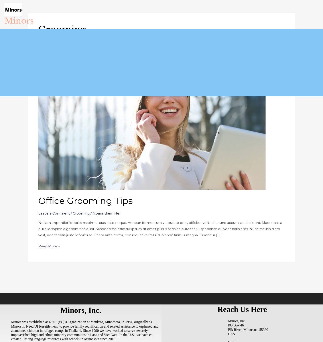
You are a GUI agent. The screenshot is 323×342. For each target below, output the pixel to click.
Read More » (49, 245)
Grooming (81, 213)
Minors (19, 21)
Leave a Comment (54, 213)
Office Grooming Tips (85, 200)
